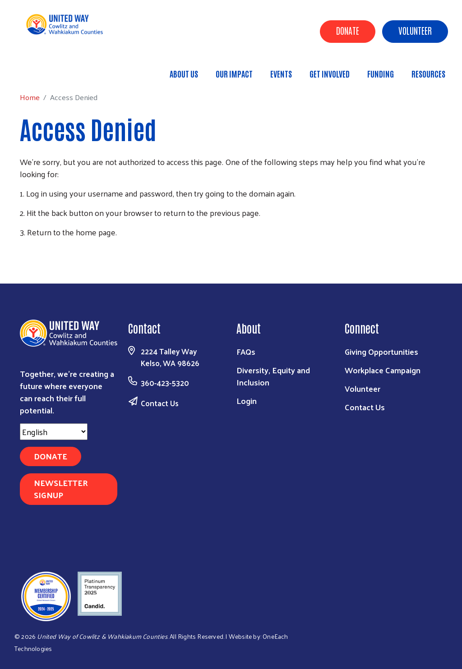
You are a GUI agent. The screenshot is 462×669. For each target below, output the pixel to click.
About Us (184, 73)
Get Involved (330, 73)
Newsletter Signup (61, 488)
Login (246, 401)
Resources (428, 73)
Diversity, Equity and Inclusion (273, 376)
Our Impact (234, 73)
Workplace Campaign (382, 370)
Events (281, 73)
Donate (347, 30)
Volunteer (415, 30)
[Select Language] (54, 431)
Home (53, 69)
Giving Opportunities (381, 351)
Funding (380, 73)
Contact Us (160, 403)
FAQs (245, 351)
